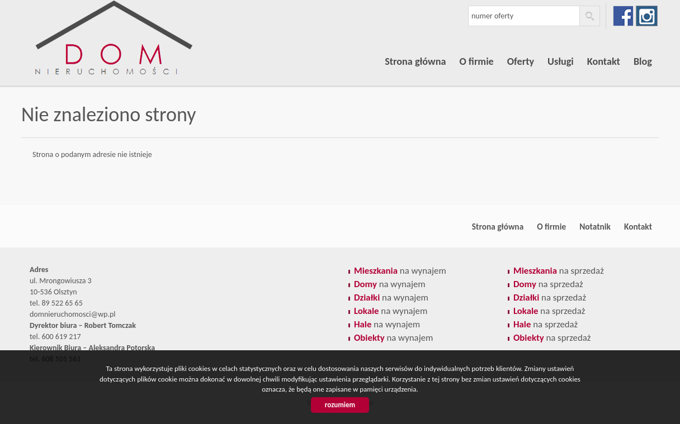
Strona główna (415, 61)
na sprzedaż (558, 271)
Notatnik (595, 226)
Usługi (560, 61)
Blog (643, 61)
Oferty (520, 61)
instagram (647, 16)
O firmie (476, 61)
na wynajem (400, 271)
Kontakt (603, 61)
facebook (623, 16)
